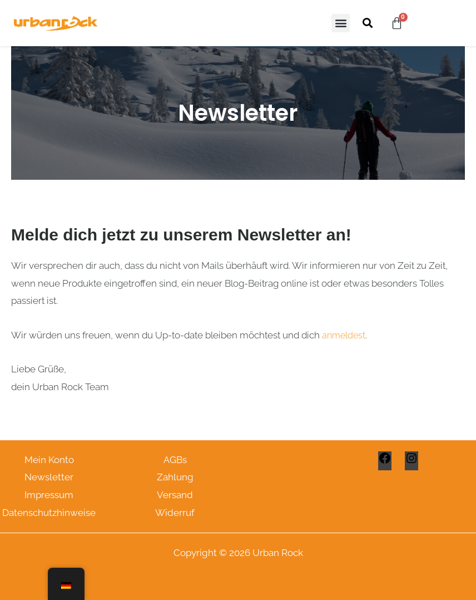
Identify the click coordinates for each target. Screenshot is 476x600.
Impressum (48, 494)
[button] (340, 23)
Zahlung (175, 477)
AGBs (175, 459)
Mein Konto (49, 459)
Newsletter (48, 477)
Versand (175, 494)
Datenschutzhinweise (49, 512)
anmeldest (344, 335)
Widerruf (175, 512)
